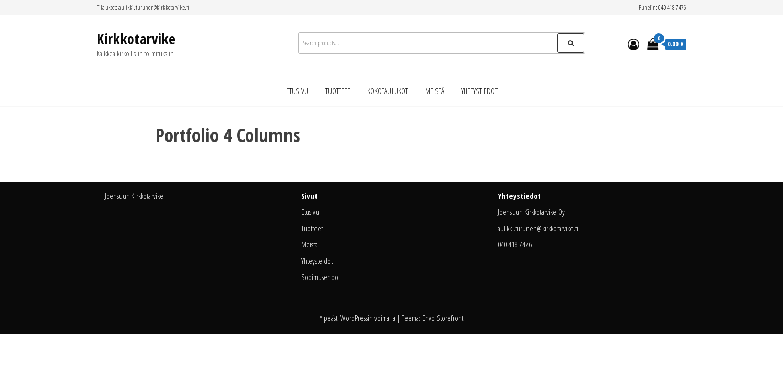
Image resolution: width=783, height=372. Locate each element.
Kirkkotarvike (136, 39)
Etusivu (297, 91)
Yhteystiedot (479, 91)
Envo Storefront (442, 318)
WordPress (354, 318)
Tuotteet (337, 91)
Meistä (434, 91)
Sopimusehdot (320, 277)
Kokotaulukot (387, 91)
